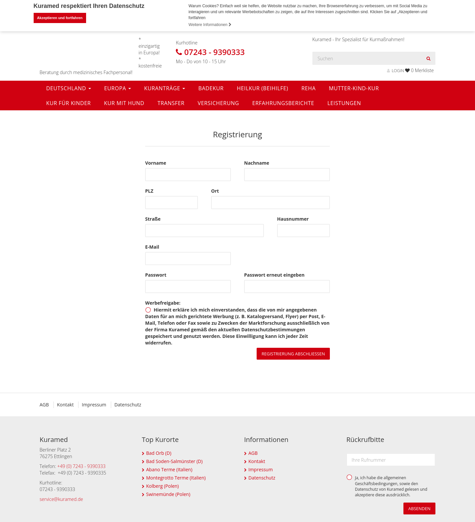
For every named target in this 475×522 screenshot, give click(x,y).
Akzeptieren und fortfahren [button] (59, 18)
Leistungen (344, 102)
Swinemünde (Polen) (168, 494)
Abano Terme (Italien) (169, 469)
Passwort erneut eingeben (274, 274)
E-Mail (152, 246)
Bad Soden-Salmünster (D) (174, 461)
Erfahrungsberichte (283, 102)
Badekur (211, 88)
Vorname (155, 162)
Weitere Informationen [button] (210, 24)
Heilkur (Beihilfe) (262, 88)
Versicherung (218, 102)
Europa (117, 88)
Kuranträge (164, 88)
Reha (308, 88)
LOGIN (395, 70)
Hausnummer (293, 218)
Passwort (155, 274)
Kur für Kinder (68, 102)
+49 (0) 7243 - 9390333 (81, 466)
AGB (44, 404)
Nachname (256, 162)
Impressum (94, 404)
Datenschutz (127, 404)
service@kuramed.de (61, 499)
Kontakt (65, 404)
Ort (215, 190)
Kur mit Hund (124, 102)
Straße (153, 218)
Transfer (170, 102)
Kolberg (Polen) (162, 485)
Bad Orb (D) (158, 453)
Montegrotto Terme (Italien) (176, 477)
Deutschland (68, 88)
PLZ (149, 190)
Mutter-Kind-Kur (354, 88)
